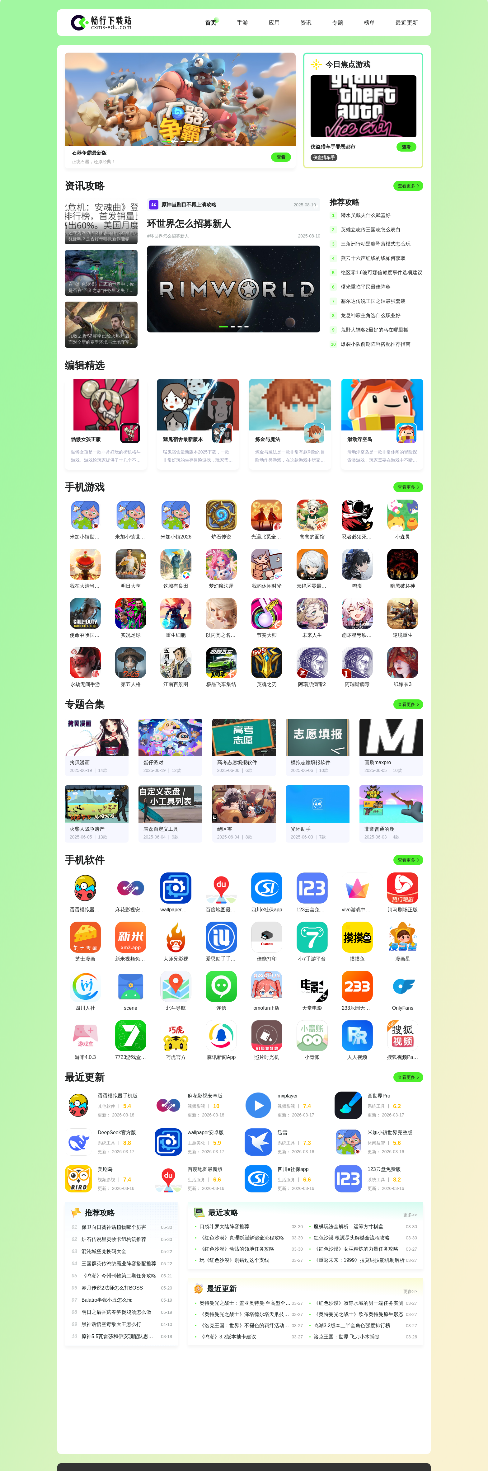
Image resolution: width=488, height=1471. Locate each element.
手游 (242, 23)
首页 (210, 23)
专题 (337, 23)
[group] (180, 110)
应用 (274, 23)
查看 (406, 146)
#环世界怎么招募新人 (168, 235)
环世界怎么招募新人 (189, 224)
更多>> (410, 1214)
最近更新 (407, 23)
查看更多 (406, 185)
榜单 (369, 23)
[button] (166, 141)
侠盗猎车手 (324, 157)
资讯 (306, 23)
